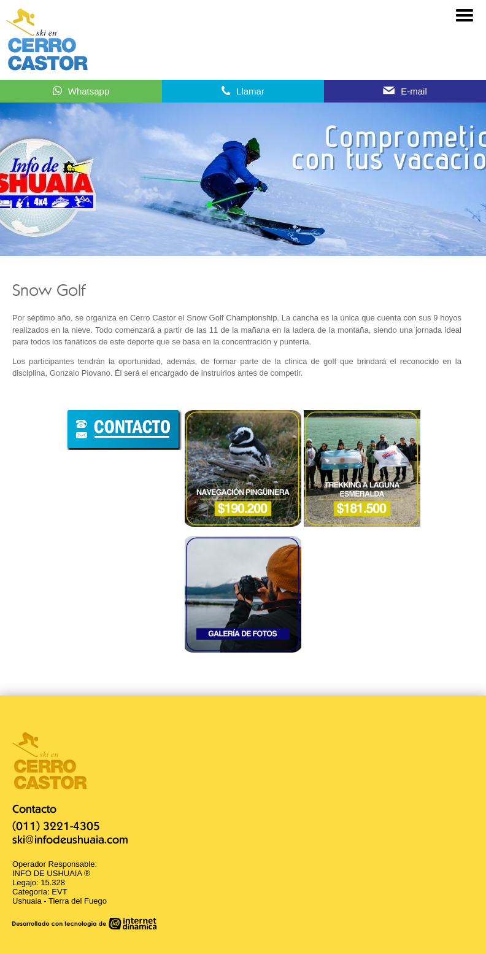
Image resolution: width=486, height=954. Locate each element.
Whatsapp (89, 91)
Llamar (250, 91)
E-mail (414, 91)
